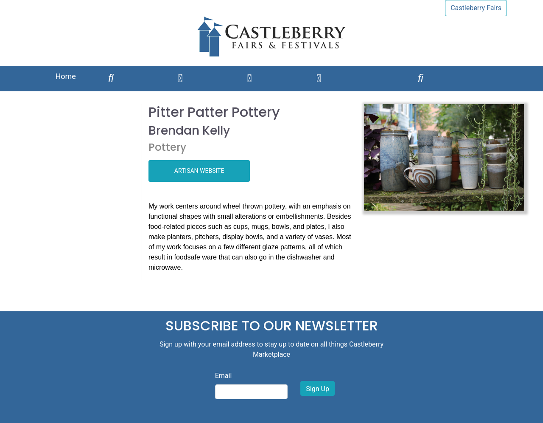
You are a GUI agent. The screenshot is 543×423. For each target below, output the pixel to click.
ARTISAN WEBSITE (199, 170)
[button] (376, 157)
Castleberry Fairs (476, 8)
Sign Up (317, 389)
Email (223, 376)
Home (65, 76)
